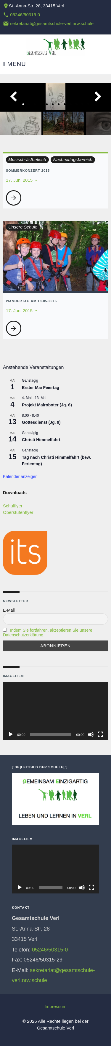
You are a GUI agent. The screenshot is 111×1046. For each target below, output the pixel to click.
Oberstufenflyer (18, 512)
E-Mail (9, 610)
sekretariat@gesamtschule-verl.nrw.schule (52, 23)
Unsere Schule (22, 226)
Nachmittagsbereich (72, 159)
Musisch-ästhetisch (27, 159)
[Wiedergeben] (11, 734)
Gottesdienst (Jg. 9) (41, 422)
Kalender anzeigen (20, 476)
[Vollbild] (100, 734)
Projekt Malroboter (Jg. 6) (47, 405)
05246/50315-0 (25, 14)
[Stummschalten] (91, 734)
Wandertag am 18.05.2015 (31, 301)
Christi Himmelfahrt (41, 439)
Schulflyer (12, 505)
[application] (55, 711)
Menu (14, 64)
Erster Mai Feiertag (40, 387)
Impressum (55, 1006)
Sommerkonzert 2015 (28, 170)
